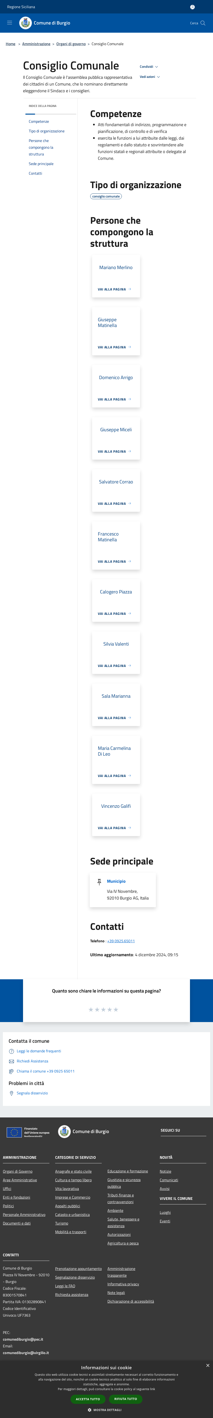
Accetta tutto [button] (88, 1399)
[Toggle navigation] (9, 22)
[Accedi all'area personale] (192, 7)
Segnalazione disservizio (75, 1277)
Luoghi (165, 1212)
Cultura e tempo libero (73, 1180)
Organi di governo (71, 44)
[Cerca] (203, 23)
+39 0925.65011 (121, 941)
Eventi (165, 1221)
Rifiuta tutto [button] (125, 1399)
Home (10, 44)
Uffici (7, 1188)
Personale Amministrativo (24, 1214)
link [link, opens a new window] (152, 1389)
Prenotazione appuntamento (78, 1268)
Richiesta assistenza (71, 1294)
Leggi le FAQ (65, 1286)
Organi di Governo (17, 1171)
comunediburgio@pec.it (23, 1339)
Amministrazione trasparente (121, 1272)
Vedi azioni (150, 77)
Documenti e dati (17, 1223)
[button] (106, 1409)
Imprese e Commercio (72, 1197)
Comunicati (169, 1180)
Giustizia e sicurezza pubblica (124, 1183)
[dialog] (106, 1389)
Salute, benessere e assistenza (123, 1222)
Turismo (61, 1223)
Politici (8, 1206)
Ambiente (115, 1210)
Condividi (150, 67)
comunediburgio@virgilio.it (26, 1353)
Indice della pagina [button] (42, 106)
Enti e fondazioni (16, 1197)
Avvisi (165, 1188)
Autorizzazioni (119, 1234)
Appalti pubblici (67, 1206)
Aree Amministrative (20, 1180)
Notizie (165, 1171)
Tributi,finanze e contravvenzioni (120, 1198)
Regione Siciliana (21, 7)
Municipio (116, 881)
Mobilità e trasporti (70, 1232)
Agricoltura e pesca (123, 1243)
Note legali (116, 1292)
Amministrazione (36, 44)
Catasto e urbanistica (72, 1214)
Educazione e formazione (127, 1171)
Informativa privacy (123, 1284)
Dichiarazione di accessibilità (130, 1301)
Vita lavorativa (67, 1188)
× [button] (207, 1366)
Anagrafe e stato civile (73, 1171)
